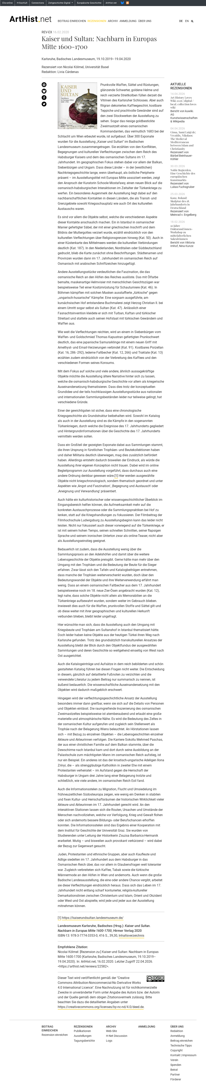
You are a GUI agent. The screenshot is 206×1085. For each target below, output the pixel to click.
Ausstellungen (83, 1035)
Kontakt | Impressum (183, 1055)
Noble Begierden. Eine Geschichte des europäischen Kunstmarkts (182, 175)
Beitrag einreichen (72, 21)
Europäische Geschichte (89, 3)
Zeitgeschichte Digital (59, 3)
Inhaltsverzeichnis (131, 935)
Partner (175, 1074)
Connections (38, 3)
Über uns (144, 21)
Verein (174, 1060)
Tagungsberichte (84, 1040)
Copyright (176, 1050)
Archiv (113, 21)
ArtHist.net (111, 3)
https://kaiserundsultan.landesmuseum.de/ (93, 918)
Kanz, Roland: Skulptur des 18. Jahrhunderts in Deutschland (180, 202)
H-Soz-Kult (22, 3)
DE (181, 21)
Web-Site (111, 1031)
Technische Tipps (181, 1045)
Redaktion (176, 1031)
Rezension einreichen (55, 1034)
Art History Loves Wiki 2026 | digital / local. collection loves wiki (183, 102)
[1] (116, 476)
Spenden (175, 1064)
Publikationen (82, 1031)
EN (187, 21)
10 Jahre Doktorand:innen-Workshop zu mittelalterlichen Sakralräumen (181, 232)
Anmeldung (128, 21)
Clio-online (7, 3)
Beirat (174, 1069)
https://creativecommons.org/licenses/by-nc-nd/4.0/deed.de (101, 1007)
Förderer (175, 1079)
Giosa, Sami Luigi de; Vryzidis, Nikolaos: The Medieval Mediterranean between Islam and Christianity (183, 140)
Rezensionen (97, 21)
